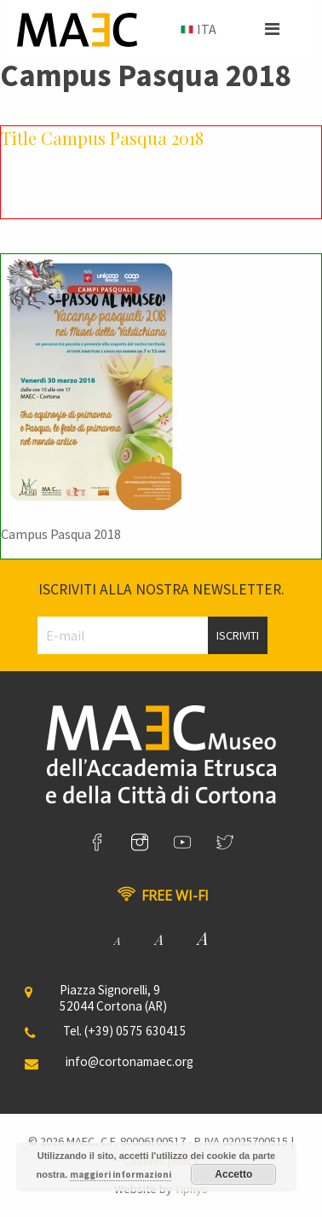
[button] (272, 29)
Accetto (233, 1174)
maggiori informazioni (120, 1174)
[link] (97, 842)
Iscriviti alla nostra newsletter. (161, 589)
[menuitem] (197, 30)
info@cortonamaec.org (129, 1061)
